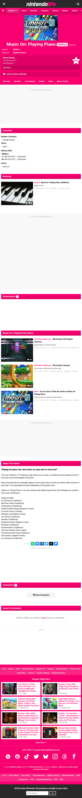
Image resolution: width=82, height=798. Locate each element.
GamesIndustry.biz (44, 779)
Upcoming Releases (65, 400)
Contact (50, 669)
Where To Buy (62, 81)
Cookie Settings (43, 673)
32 (29, 386)
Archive (31, 673)
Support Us (40, 669)
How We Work (27, 669)
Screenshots (30, 81)
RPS (61, 779)
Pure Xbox (26, 775)
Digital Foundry (53, 775)
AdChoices (62, 767)
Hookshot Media (15, 767)
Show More (41, 742)
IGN (78, 775)
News (51, 81)
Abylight (76, 400)
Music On (6, 167)
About (10, 669)
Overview (6, 81)
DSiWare (16, 49)
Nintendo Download (58, 348)
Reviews (17, 81)
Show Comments (41, 595)
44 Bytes (54, 767)
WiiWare (75, 371)
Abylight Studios (19, 53)
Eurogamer (23, 779)
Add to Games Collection (15, 74)
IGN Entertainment (36, 767)
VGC (32, 779)
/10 (14, 60)
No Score (7, 68)
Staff (18, 669)
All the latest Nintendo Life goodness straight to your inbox (41, 788)
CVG (56, 779)
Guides (42, 81)
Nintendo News (68, 775)
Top (3, 669)
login (43, 617)
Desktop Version (58, 673)
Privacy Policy (61, 669)
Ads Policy (21, 673)
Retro (68, 188)
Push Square (14, 775)
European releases (56, 371)
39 (29, 360)
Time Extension (38, 775)
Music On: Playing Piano (37, 44)
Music (5, 147)
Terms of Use (75, 669)
